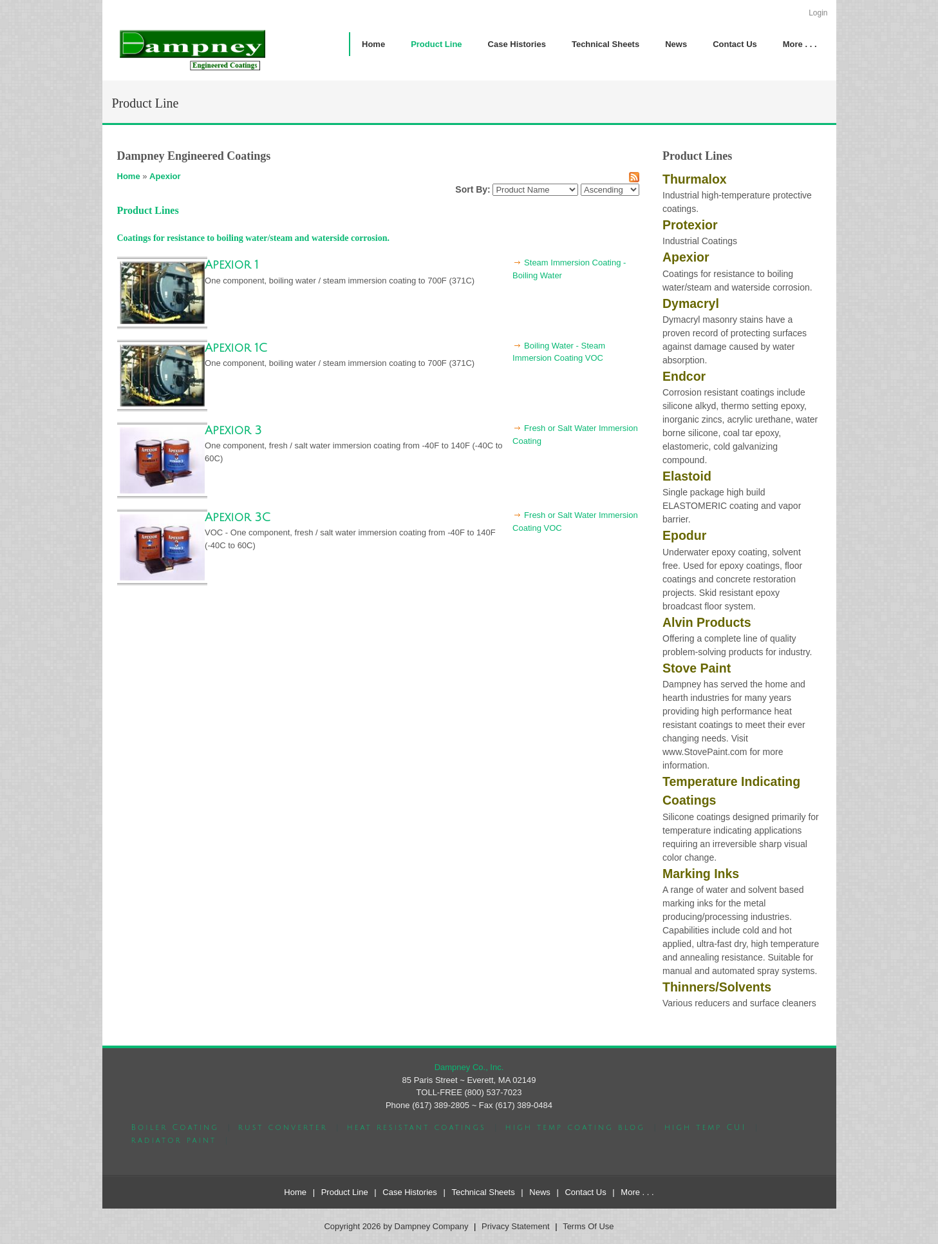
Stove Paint (696, 668)
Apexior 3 (233, 430)
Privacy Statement (516, 1226)
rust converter (283, 1128)
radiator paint (174, 1140)
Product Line (344, 1192)
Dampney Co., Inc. (469, 1067)
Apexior (164, 176)
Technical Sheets (482, 1192)
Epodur (684, 535)
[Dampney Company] (192, 49)
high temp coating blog (575, 1128)
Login (818, 12)
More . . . (637, 1192)
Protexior (690, 225)
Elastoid (686, 476)
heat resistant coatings (415, 1128)
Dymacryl (690, 303)
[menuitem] (436, 44)
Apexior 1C (236, 347)
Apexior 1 (232, 264)
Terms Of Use (588, 1226)
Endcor (684, 376)
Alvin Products (706, 622)
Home (128, 176)
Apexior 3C (237, 517)
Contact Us (585, 1192)
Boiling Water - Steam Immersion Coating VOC (558, 352)
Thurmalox (694, 179)
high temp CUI (705, 1128)
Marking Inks (700, 873)
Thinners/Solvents (716, 987)
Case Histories (409, 1192)
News (539, 1192)
